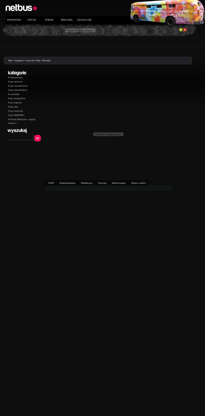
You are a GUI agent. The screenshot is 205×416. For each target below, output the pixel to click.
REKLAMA (66, 19)
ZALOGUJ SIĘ (84, 19)
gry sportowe (15, 81)
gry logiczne (15, 102)
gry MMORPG (16, 115)
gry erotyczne (15, 111)
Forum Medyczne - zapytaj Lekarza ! (21, 120)
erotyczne (30, 60)
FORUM (49, 19)
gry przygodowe (17, 98)
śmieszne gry (15, 77)
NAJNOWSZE (14, 19)
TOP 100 (31, 19)
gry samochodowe (17, 90)
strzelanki (13, 94)
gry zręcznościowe (18, 85)
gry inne (13, 106)
